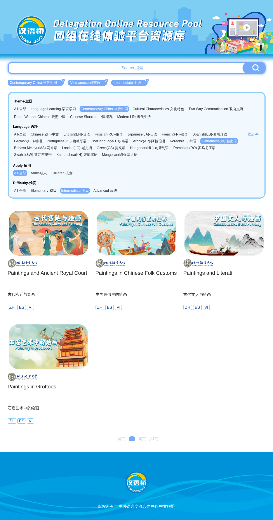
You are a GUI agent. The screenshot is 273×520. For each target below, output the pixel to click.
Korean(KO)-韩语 (183, 141)
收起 (253, 134)
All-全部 (20, 109)
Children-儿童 (62, 173)
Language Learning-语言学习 (53, 109)
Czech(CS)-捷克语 (111, 148)
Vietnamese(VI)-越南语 (219, 141)
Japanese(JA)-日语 (142, 134)
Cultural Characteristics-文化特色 (158, 109)
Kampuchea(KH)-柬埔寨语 (76, 155)
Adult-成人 (39, 173)
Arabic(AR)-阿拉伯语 (149, 141)
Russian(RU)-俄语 (109, 134)
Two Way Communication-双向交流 (216, 109)
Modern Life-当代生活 (134, 117)
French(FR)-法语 (175, 134)
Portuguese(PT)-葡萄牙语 (67, 141)
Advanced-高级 (105, 190)
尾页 (142, 439)
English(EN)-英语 (76, 134)
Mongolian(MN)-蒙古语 (120, 155)
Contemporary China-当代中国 (37, 82)
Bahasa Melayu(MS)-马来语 (35, 148)
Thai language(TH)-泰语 (110, 141)
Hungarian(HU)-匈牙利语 (149, 148)
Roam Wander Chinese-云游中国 (40, 117)
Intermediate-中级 (130, 82)
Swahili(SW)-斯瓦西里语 (33, 155)
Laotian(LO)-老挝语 (77, 148)
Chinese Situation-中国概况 (91, 117)
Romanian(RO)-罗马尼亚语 (194, 148)
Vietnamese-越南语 (88, 82)
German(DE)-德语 (28, 141)
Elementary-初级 (44, 190)
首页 (121, 439)
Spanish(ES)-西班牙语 (209, 134)
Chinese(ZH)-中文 (45, 134)
